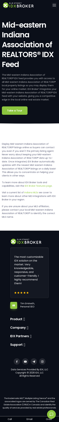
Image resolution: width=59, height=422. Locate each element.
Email (29, 419)
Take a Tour (14, 110)
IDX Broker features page (38, 185)
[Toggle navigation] (54, 5)
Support (16, 344)
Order (49, 419)
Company (18, 327)
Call (10, 419)
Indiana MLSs (31, 192)
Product (16, 319)
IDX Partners (19, 336)
